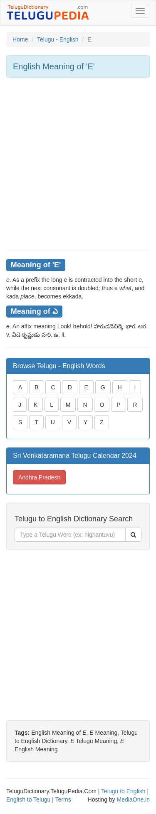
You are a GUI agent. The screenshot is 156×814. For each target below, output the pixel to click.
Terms (63, 799)
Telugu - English (58, 39)
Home (20, 39)
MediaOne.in (133, 799)
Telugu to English (123, 791)
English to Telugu (28, 799)
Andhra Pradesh (39, 477)
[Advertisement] (78, 164)
